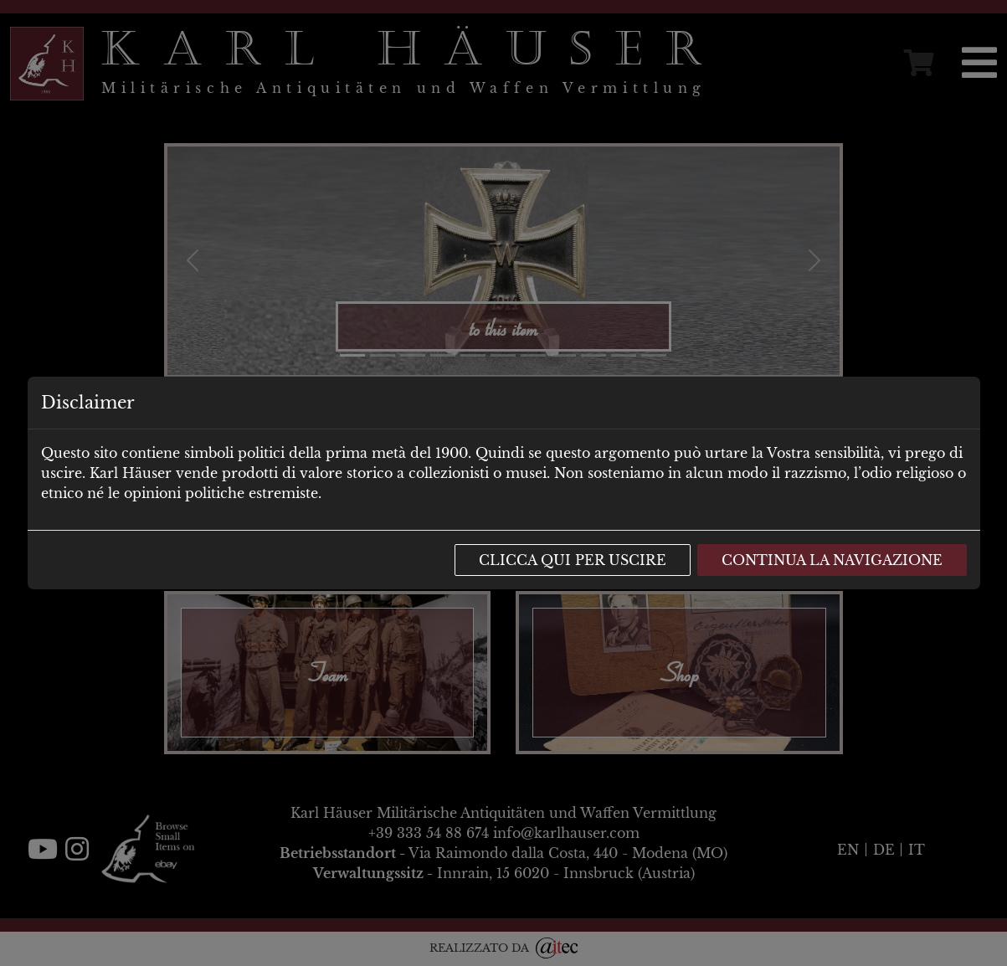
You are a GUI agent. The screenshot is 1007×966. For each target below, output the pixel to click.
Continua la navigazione (832, 560)
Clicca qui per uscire (572, 560)
